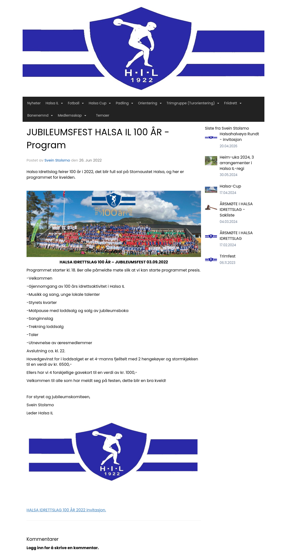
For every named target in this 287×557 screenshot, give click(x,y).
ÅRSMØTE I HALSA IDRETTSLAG (236, 235)
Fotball (76, 103)
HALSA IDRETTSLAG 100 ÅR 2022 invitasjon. (66, 510)
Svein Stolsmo (57, 160)
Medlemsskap (72, 115)
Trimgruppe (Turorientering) (193, 103)
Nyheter (34, 103)
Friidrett (233, 103)
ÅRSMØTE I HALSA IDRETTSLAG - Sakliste (236, 209)
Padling (124, 103)
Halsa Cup (100, 103)
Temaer (102, 115)
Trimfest (227, 256)
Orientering (150, 103)
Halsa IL (54, 103)
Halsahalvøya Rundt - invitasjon (239, 136)
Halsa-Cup (230, 186)
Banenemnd (40, 115)
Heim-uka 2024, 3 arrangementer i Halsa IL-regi (237, 162)
